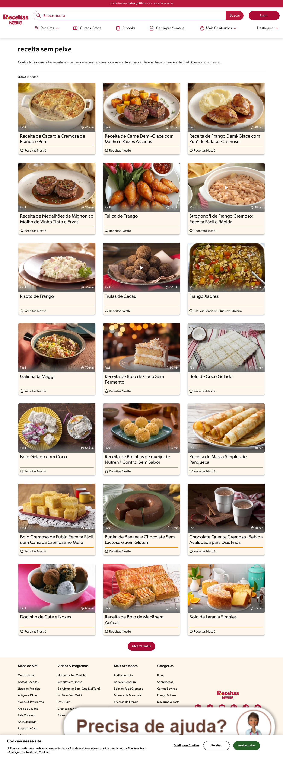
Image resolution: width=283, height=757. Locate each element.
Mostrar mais (141, 646)
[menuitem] (46, 29)
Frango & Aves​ (166, 695)
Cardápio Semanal (167, 28)
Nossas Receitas (28, 682)
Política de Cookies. (38, 752)
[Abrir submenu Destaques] (265, 28)
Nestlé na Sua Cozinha (72, 675)
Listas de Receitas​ (29, 688)
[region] (141, 746)
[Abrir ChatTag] (169, 726)
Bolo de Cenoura (125, 682)
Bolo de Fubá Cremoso (128, 688)
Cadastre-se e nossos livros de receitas (141, 3)
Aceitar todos (246, 745)
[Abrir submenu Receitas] (46, 28)
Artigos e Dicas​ (27, 695)
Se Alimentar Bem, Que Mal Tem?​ (79, 688)
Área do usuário (28, 709)
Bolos (160, 675)
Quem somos (26, 675)
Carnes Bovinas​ (167, 688)
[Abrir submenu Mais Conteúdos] (218, 28)
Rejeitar (216, 745)
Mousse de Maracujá (127, 695)
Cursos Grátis (87, 28)
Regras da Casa (28, 728)
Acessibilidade (27, 722)
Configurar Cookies (186, 745)
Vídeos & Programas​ (31, 702)
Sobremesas (165, 682)
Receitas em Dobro (70, 682)
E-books (125, 28)
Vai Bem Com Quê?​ (70, 695)
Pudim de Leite (123, 675)
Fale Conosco (26, 715)
